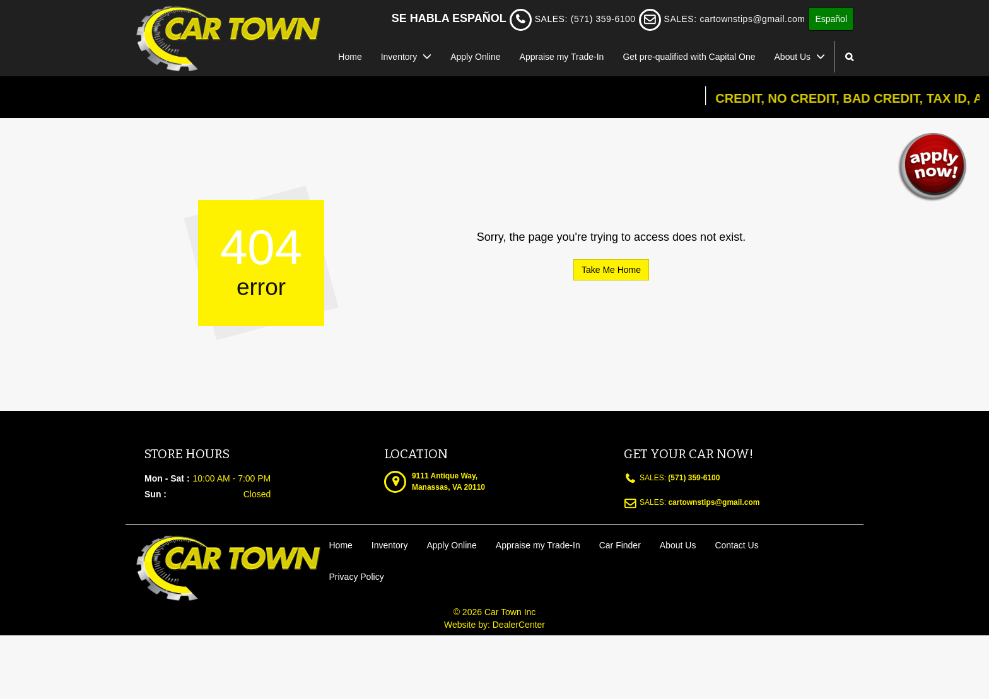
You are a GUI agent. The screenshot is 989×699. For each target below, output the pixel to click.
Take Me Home (611, 270)
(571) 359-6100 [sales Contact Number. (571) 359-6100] (603, 19)
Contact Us (736, 545)
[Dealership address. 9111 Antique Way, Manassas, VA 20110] (448, 481)
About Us (800, 57)
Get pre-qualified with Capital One (689, 57)
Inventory (406, 57)
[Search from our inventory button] (849, 56)
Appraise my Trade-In (562, 57)
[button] (932, 166)
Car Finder (620, 545)
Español (831, 19)
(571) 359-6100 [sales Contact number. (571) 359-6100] (693, 477)
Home (349, 57)
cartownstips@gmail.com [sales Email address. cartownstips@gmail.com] (752, 19)
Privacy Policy (356, 577)
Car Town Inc (509, 612)
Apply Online (475, 57)
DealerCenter (519, 625)
